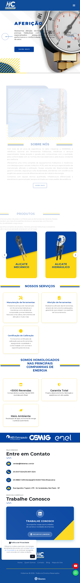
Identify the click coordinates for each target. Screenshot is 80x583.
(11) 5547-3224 (18, 472)
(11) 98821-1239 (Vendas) (22, 480)
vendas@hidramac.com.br (23, 464)
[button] (8, 36)
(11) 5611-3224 (30, 472)
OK (32, 556)
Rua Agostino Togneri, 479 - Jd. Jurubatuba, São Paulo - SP (36, 488)
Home (19, 562)
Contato (40, 562)
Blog (48, 562)
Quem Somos (29, 562)
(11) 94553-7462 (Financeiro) (44, 480)
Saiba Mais (24, 49)
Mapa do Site (57, 562)
